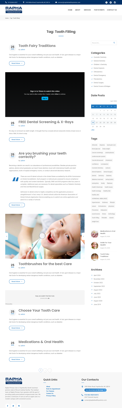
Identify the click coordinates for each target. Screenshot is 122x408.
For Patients (99, 10)
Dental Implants (99, 68)
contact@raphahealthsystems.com (69, 2)
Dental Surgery (99, 83)
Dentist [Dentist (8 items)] (94, 175)
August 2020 (98, 301)
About (77, 10)
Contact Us (112, 10)
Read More (18, 63)
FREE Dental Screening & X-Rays (46, 121)
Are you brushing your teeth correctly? (42, 155)
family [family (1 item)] (103, 183)
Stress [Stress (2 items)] (104, 214)
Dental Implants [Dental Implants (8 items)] (96, 172)
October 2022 (98, 283)
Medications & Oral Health (41, 341)
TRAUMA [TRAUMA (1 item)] (104, 217)
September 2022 (99, 286)
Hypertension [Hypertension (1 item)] (96, 202)
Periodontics (98, 79)
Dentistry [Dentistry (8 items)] (101, 175)
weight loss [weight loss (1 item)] (95, 221)
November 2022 (99, 279)
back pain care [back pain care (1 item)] (111, 145)
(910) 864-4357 (13, 2)
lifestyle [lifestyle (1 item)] (112, 202)
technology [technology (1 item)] (111, 214)
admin (23, 49)
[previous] (6, 236)
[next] (83, 236)
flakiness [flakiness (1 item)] (109, 183)
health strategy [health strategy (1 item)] (96, 191)
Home (70, 10)
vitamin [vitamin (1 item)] (111, 217)
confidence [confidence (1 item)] (95, 164)
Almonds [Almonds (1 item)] (94, 145)
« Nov (92, 129)
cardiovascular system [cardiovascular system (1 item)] (98, 156)
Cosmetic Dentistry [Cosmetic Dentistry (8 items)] (97, 168)
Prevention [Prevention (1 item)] (95, 210)
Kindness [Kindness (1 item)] (105, 202)
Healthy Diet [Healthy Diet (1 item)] (106, 191)
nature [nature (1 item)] (94, 206)
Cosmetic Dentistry (100, 57)
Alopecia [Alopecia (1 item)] (102, 145)
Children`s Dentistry (100, 64)
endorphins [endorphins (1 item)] (95, 183)
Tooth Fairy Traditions (37, 45)
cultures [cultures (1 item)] (108, 168)
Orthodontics (98, 72)
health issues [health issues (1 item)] (109, 187)
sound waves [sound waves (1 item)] (96, 214)
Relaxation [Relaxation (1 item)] (104, 210)
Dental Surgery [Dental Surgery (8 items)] (108, 172)
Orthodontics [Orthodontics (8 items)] (102, 206)
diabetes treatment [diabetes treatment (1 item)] (97, 179)
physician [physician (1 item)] (111, 206)
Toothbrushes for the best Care (45, 263)
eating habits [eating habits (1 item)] (109, 179)
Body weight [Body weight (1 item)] (106, 149)
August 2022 (98, 290)
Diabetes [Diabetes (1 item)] (108, 175)
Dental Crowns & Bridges (102, 86)
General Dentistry (99, 61)
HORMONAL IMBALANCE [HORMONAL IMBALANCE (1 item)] (99, 198)
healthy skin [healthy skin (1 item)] (95, 194)
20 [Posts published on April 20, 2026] (93, 122)
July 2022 (97, 293)
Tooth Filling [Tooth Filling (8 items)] (95, 217)
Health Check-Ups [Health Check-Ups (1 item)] (97, 187)
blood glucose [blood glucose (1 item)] (96, 149)
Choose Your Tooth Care (39, 310)
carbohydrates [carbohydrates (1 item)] (109, 152)
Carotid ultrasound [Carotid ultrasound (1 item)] (97, 160)
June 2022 (97, 297)
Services (87, 10)
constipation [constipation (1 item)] (104, 164)
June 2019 (97, 304)
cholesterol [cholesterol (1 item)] (109, 160)
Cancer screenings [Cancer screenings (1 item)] (97, 152)
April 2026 (97, 275)
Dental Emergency (100, 75)
